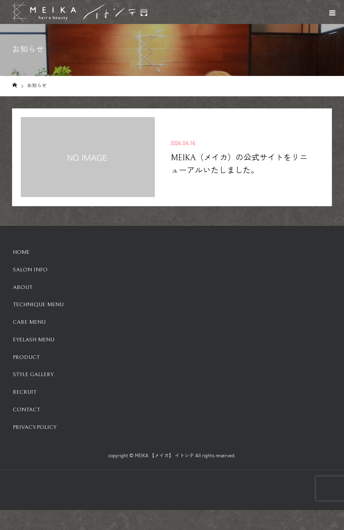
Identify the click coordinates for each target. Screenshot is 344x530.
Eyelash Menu (33, 340)
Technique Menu (38, 304)
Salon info (30, 270)
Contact (26, 409)
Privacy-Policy (34, 427)
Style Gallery (33, 374)
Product (26, 357)
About (22, 287)
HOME (21, 252)
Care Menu (29, 322)
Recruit (24, 392)
